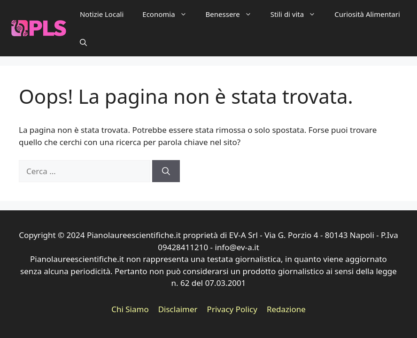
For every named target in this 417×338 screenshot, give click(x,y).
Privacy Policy (232, 309)
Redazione (286, 309)
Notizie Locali (102, 14)
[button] (83, 42)
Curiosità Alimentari (367, 14)
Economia (169, 14)
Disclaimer (178, 309)
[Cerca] (166, 171)
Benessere (233, 14)
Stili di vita (297, 14)
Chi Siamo (130, 309)
